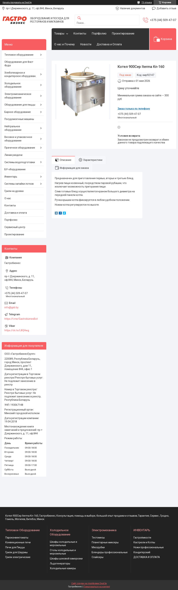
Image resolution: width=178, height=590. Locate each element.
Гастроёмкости (142, 537)
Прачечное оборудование (19, 147)
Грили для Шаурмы (16, 552)
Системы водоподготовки (19, 162)
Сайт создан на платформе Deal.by (89, 583)
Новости (85, 44)
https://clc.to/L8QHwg (16, 330)
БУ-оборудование (15, 169)
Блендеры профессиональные (110, 552)
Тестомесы (98, 537)
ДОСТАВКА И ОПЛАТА (147, 557)
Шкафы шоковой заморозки (66, 558)
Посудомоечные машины (19, 119)
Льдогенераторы (60, 563)
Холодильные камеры (63, 568)
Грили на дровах (14, 191)
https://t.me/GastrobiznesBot (21, 318)
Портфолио (99, 33)
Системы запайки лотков (19, 183)
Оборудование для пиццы (19, 104)
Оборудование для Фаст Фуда (18, 63)
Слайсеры (97, 557)
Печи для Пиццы (15, 547)
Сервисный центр (14, 227)
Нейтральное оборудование (13, 128)
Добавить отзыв (166, 8)
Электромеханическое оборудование (17, 96)
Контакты (79, 33)
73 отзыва (147, 2)
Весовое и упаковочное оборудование (18, 139)
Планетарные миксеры (105, 542)
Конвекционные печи (18, 542)
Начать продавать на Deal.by (17, 2)
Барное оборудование (17, 112)
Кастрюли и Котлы (144, 542)
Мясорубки (98, 547)
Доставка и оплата (15, 212)
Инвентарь (10, 176)
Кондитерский (142, 552)
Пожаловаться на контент (97, 586)
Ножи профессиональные (149, 547)
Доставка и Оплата (109, 44)
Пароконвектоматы (16, 537)
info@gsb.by (11, 307)
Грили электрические (17, 557)
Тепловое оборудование (18, 54)
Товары (59, 33)
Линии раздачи (13, 155)
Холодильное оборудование (13, 85)
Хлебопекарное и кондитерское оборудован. (20, 74)
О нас (7, 198)
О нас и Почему (64, 44)
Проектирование (123, 33)
